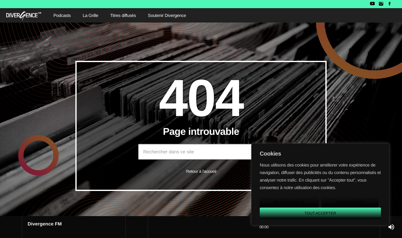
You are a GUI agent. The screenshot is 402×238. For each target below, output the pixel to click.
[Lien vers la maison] (23, 15)
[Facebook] (389, 4)
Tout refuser (350, 202)
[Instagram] (380, 4)
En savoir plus (289, 202)
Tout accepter (320, 213)
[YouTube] (372, 4)
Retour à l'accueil (201, 171)
